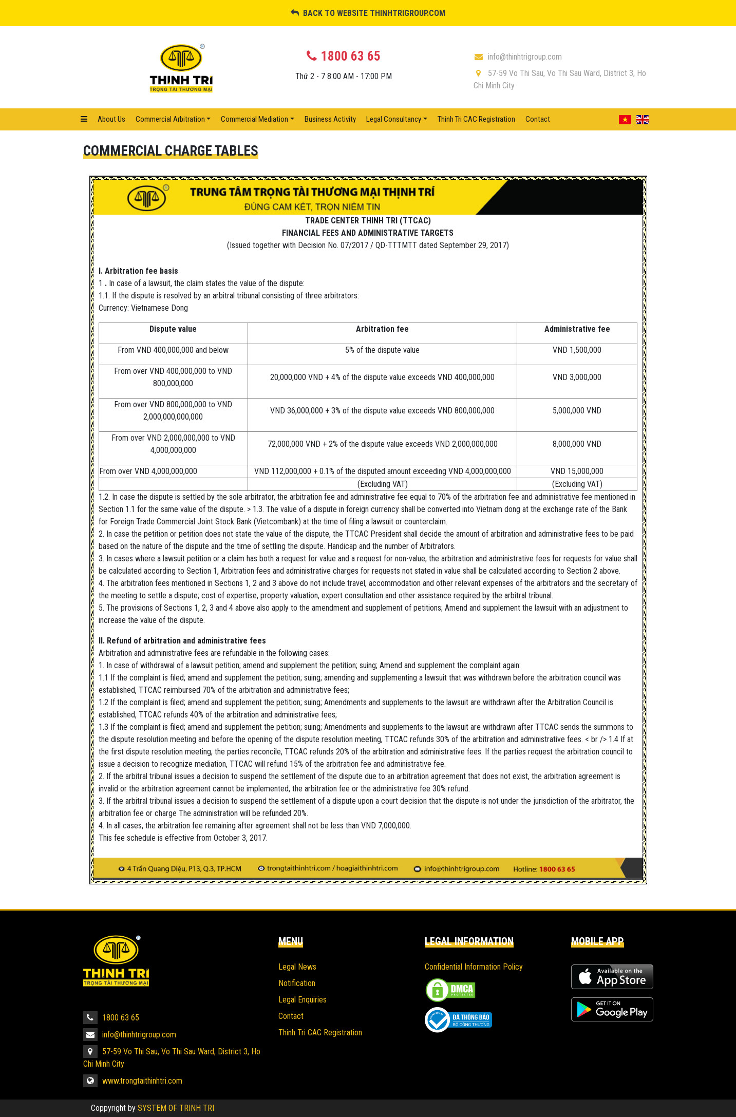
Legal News (297, 967)
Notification (296, 983)
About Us (111, 119)
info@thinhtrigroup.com (518, 57)
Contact (537, 119)
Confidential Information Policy (474, 967)
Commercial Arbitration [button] (170, 119)
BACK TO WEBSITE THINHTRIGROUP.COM (368, 13)
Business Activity (330, 119)
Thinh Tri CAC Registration (476, 119)
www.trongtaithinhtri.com (132, 1081)
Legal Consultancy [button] (393, 119)
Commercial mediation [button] (254, 119)
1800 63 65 (111, 1018)
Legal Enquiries (302, 1000)
